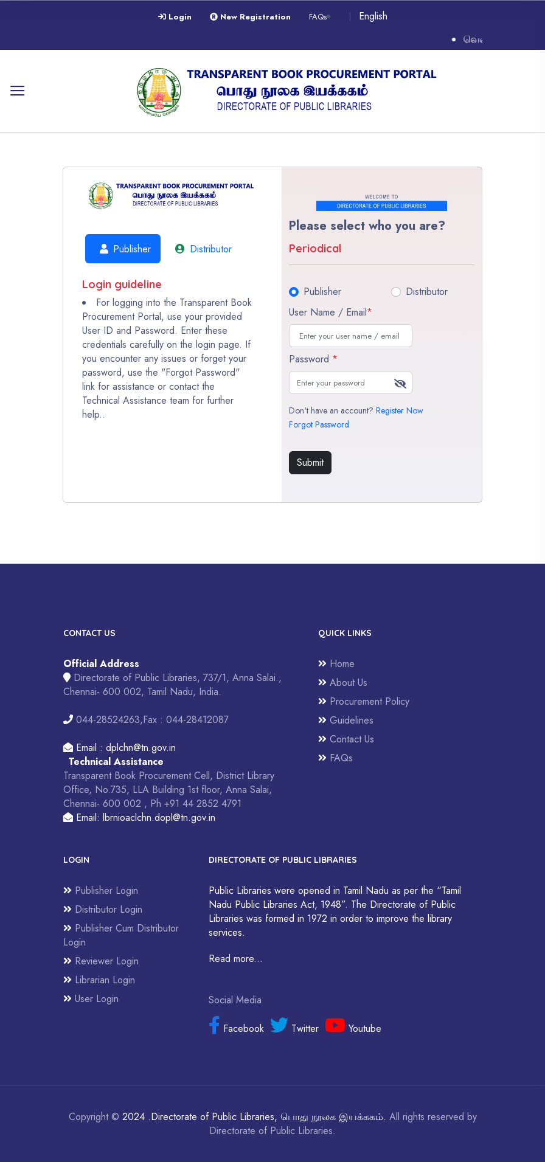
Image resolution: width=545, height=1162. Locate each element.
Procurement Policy (363, 701)
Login (175, 16)
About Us (342, 683)
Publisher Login (100, 890)
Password (313, 359)
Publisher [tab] (123, 248)
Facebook (236, 1029)
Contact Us (346, 739)
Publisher (322, 292)
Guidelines (345, 720)
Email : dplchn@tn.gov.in (119, 748)
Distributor (427, 292)
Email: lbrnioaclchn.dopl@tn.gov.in (139, 818)
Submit (310, 462)
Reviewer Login (101, 961)
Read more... (236, 959)
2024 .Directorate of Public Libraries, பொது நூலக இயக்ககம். (254, 1117)
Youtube (353, 1029)
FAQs (318, 16)
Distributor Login (102, 909)
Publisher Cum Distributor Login (121, 935)
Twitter (294, 1029)
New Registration (250, 16)
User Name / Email (330, 312)
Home (336, 664)
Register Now (399, 410)
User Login (91, 999)
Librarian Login (99, 980)
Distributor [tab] (201, 248)
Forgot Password (319, 424)
